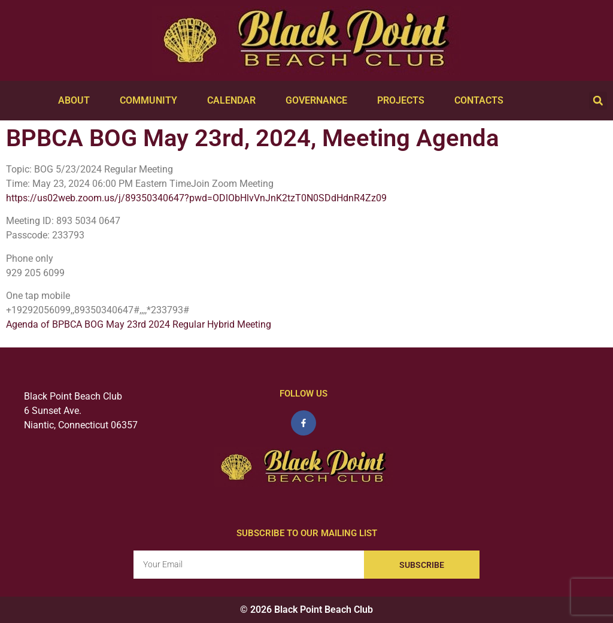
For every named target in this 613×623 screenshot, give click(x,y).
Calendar (234, 101)
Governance (319, 101)
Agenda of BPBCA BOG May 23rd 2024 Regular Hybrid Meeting (138, 324)
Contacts (481, 101)
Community (151, 101)
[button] (598, 101)
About (77, 101)
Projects (403, 101)
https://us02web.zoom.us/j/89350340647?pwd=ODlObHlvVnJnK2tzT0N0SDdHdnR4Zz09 (196, 198)
